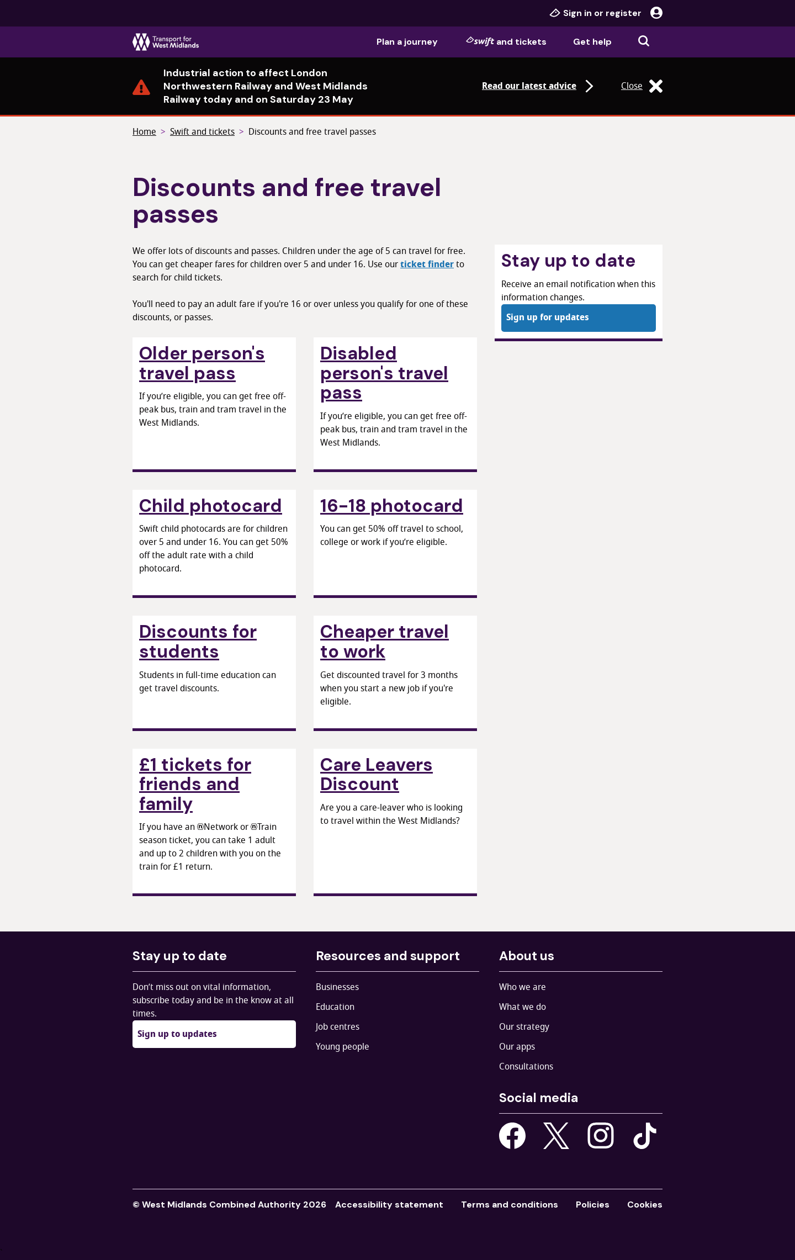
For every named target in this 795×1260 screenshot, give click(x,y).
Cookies (644, 1204)
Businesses (337, 987)
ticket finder (427, 264)
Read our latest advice (539, 86)
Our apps (517, 1046)
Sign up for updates (547, 317)
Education (335, 1007)
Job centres (337, 1027)
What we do (522, 1007)
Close (641, 86)
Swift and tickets (202, 132)
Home (144, 132)
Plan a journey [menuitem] (407, 41)
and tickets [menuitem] (506, 41)
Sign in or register (605, 13)
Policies (593, 1204)
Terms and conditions (509, 1204)
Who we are (522, 987)
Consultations (526, 1066)
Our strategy (524, 1027)
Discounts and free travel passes (312, 132)
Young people (342, 1046)
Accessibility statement (389, 1204)
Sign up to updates (177, 1034)
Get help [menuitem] (592, 41)
